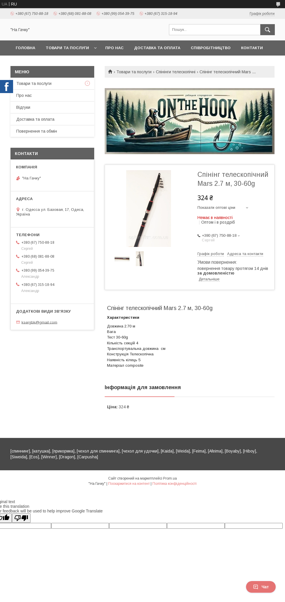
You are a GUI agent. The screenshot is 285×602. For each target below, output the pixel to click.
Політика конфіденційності (174, 484)
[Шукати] (267, 29)
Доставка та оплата (157, 48)
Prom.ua (170, 478)
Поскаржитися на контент (129, 484)
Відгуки (23, 107)
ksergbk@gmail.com (39, 322)
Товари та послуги (67, 48)
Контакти (252, 48)
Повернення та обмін (36, 131)
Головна (25, 48)
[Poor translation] (21, 518)
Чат (261, 586)
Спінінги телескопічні (175, 72)
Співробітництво (211, 48)
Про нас (114, 48)
